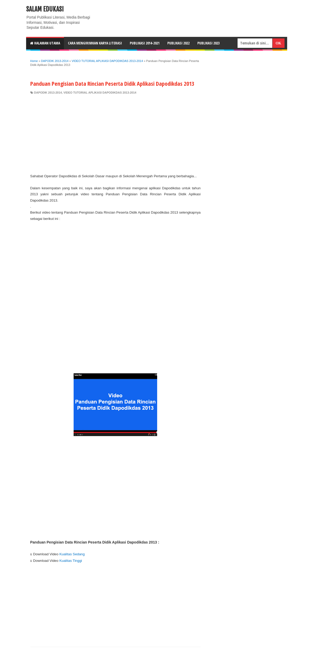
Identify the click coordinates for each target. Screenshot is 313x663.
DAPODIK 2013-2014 (48, 92)
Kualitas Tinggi (70, 561)
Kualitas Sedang (72, 554)
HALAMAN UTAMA (45, 43)
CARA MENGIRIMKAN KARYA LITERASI (95, 43)
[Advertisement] (115, 133)
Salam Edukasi (45, 9)
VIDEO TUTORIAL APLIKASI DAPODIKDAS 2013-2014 (99, 92)
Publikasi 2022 (178, 43)
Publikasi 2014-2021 (145, 43)
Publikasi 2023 (208, 43)
